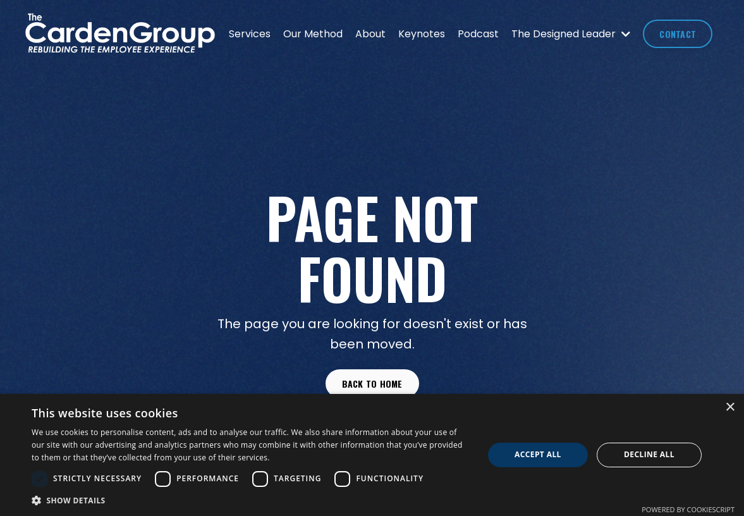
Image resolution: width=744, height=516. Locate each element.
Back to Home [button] (372, 383)
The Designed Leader (570, 34)
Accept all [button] (538, 454)
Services (250, 34)
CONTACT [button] (677, 33)
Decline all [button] (649, 454)
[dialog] (372, 455)
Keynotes (421, 34)
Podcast (478, 34)
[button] (251, 500)
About (370, 34)
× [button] (730, 407)
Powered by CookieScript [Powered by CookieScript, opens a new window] (688, 509)
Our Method (313, 34)
